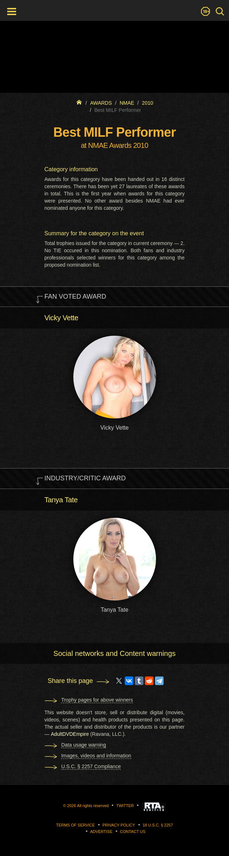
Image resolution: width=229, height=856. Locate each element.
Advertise (101, 831)
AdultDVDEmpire (70, 734)
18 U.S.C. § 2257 (158, 825)
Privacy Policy (118, 825)
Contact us (133, 831)
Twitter (125, 805)
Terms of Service (75, 825)
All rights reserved (93, 805)
